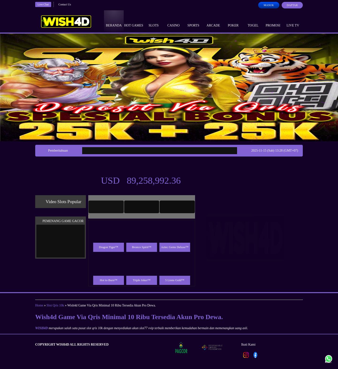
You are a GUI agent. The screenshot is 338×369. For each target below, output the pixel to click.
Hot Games (133, 21)
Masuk (269, 5)
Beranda (114, 21)
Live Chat (43, 4)
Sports (194, 21)
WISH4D (41, 328)
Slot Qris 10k (55, 305)
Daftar (292, 5)
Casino (173, 21)
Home (39, 305)
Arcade (213, 21)
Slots (154, 21)
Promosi (273, 21)
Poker (233, 21)
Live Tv (293, 21)
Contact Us (64, 4)
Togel (253, 21)
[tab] (106, 207)
